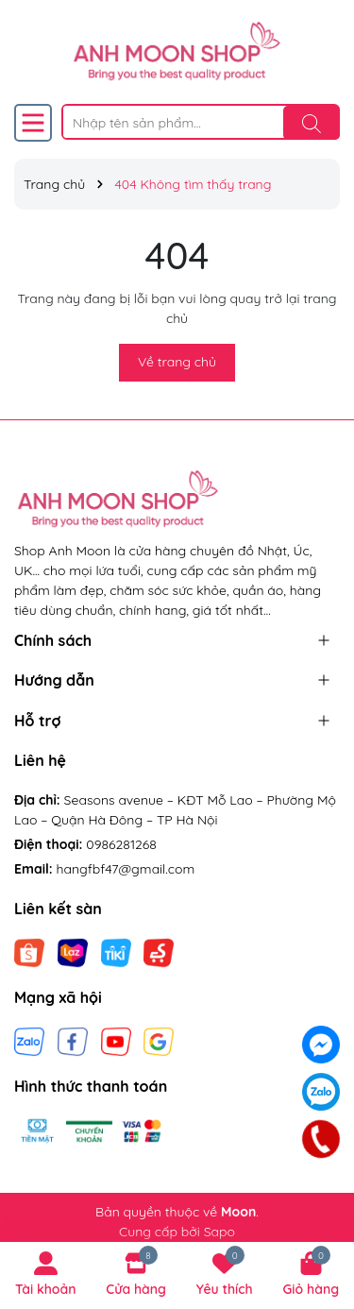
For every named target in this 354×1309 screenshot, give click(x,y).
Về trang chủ (177, 361)
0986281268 (121, 844)
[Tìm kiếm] (311, 123)
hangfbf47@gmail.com (126, 868)
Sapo (219, 1231)
